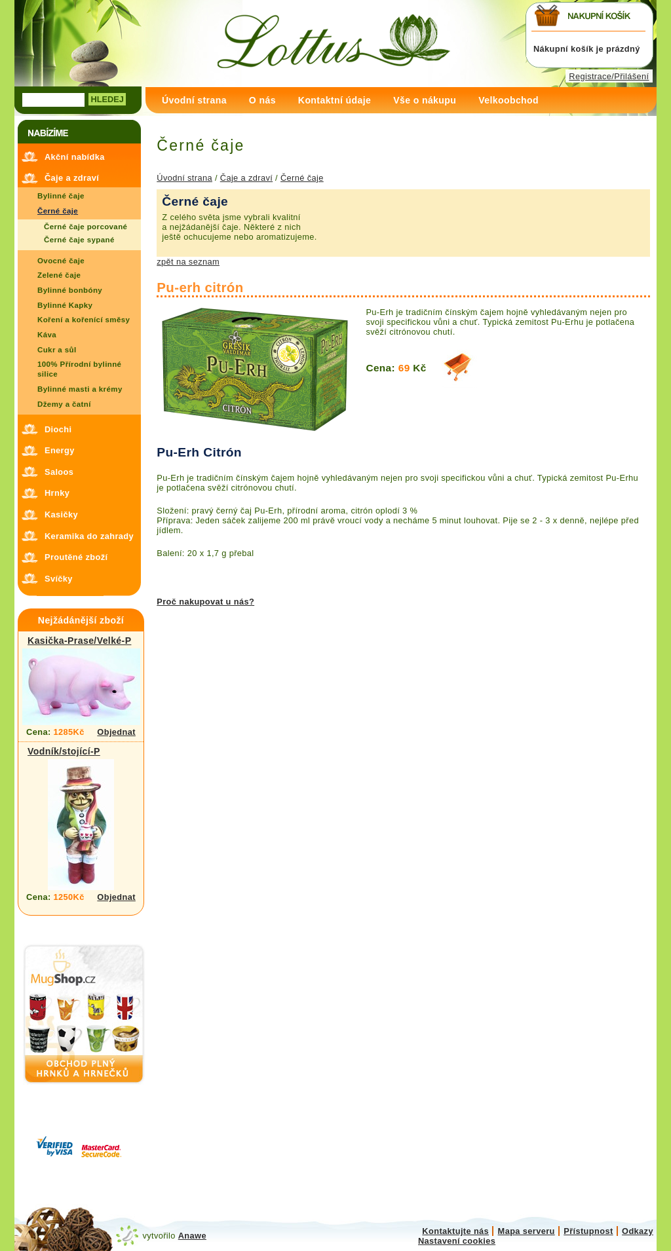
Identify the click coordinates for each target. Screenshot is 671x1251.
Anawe (192, 1236)
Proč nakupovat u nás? (205, 602)
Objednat (116, 732)
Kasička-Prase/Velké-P (79, 640)
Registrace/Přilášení (609, 76)
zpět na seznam (188, 262)
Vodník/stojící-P (64, 751)
